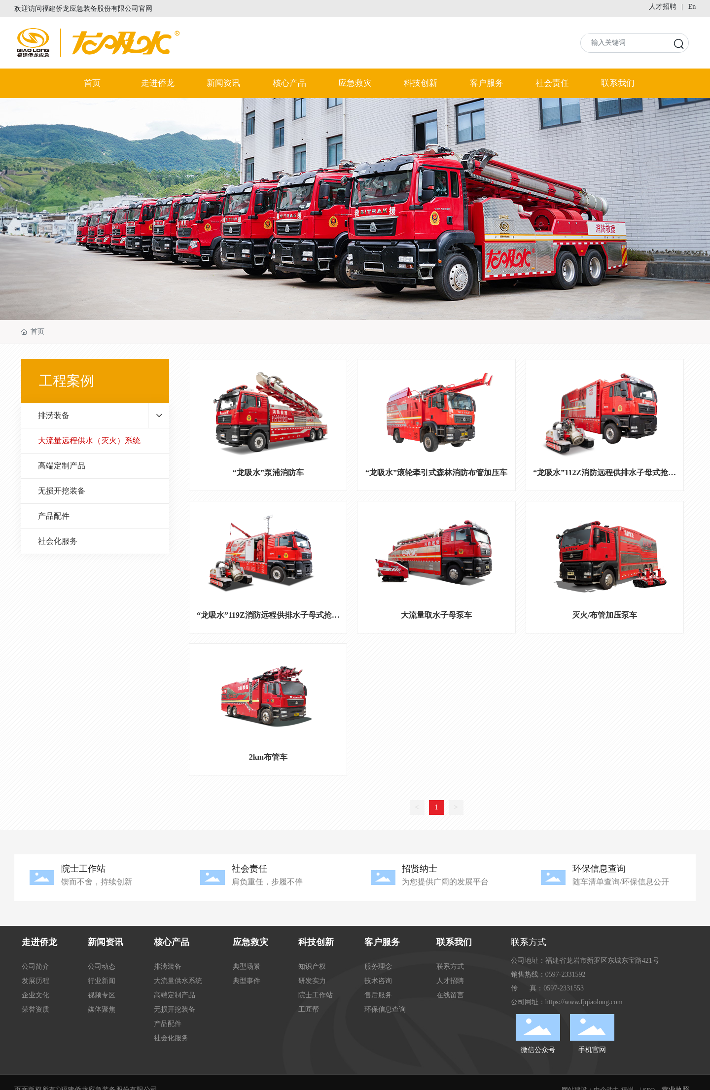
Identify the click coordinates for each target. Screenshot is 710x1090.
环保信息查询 (599, 869)
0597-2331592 (565, 974)
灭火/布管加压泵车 (604, 615)
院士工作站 (83, 869)
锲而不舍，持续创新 (96, 882)
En (692, 6)
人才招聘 (662, 6)
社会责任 (249, 869)
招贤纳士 (419, 869)
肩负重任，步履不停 (267, 882)
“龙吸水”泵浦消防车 (268, 472)
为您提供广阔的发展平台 (445, 882)
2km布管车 (268, 757)
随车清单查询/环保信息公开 (620, 882)
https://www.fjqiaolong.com (584, 1002)
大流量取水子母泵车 (436, 615)
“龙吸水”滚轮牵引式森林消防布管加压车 (436, 472)
